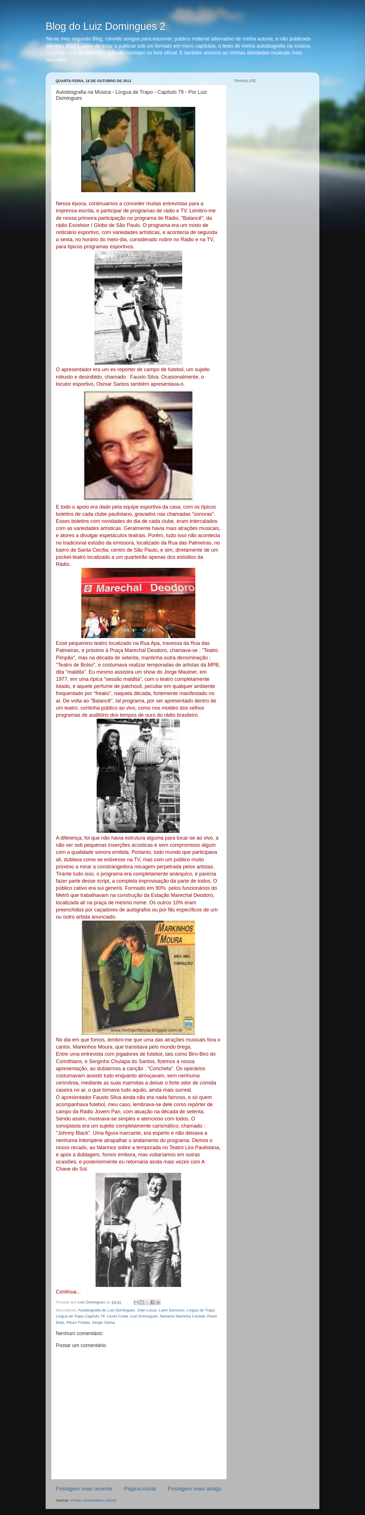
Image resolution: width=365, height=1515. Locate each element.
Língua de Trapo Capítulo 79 (80, 1316)
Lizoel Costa (117, 1316)
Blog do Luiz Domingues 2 (105, 26)
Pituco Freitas (78, 1322)
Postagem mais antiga (194, 1489)
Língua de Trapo (201, 1310)
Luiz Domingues (144, 1316)
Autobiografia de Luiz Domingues (106, 1310)
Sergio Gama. (104, 1322)
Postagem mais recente (84, 1489)
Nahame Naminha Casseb (182, 1316)
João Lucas (147, 1310)
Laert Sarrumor (171, 1310)
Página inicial (140, 1489)
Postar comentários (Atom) (94, 1500)
